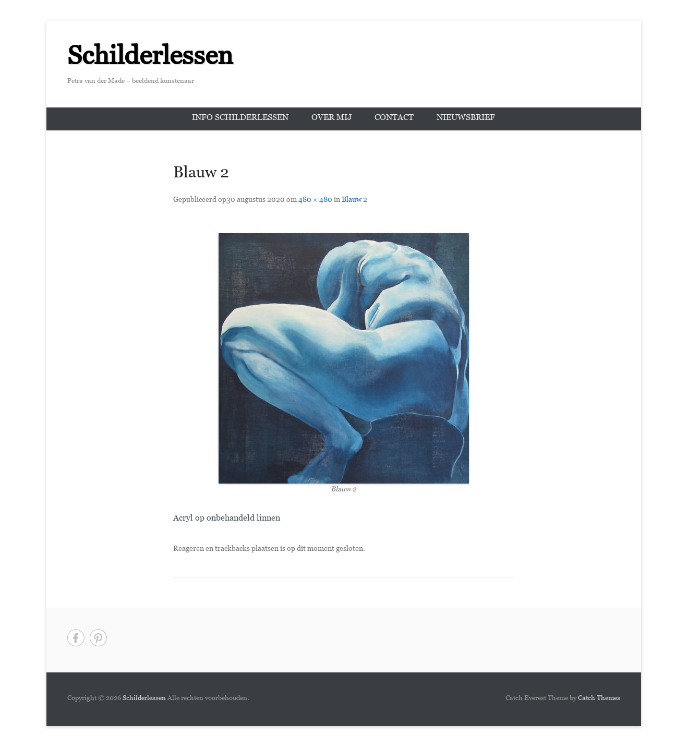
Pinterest (98, 637)
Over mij (331, 118)
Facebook (76, 637)
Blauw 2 (354, 200)
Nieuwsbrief (466, 118)
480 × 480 (315, 200)
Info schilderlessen (240, 118)
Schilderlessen (150, 60)
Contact (394, 118)
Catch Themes (599, 699)
